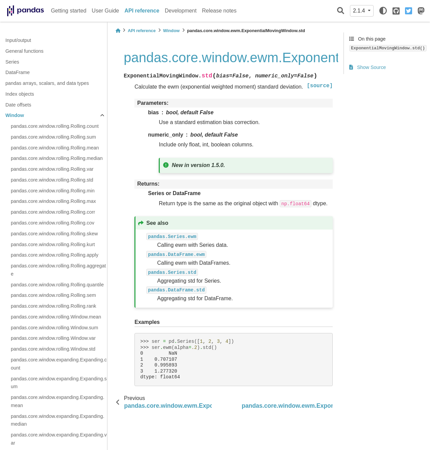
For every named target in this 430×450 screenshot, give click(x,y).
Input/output (18, 40)
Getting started (68, 11)
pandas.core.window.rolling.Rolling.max (53, 201)
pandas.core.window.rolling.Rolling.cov (52, 223)
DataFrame (17, 72)
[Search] (341, 11)
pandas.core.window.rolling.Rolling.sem (53, 295)
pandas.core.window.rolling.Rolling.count (55, 126)
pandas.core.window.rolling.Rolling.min (53, 190)
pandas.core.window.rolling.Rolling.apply (54, 255)
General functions (24, 51)
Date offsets (18, 105)
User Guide (105, 11)
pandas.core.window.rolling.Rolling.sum (53, 137)
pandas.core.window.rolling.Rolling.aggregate (58, 270)
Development (181, 11)
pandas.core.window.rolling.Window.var (53, 338)
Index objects (19, 94)
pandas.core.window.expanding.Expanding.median (57, 420)
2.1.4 (359, 11)
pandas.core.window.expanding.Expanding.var (59, 439)
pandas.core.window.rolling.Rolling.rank (53, 306)
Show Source (367, 67)
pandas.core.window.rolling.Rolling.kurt (53, 244)
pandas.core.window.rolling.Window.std (53, 349)
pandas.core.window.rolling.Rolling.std (52, 180)
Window (14, 115)
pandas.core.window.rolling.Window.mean (56, 316)
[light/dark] (383, 11)
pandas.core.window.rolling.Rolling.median (57, 158)
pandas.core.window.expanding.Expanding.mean (57, 401)
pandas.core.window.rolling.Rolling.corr (53, 212)
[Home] (118, 30)
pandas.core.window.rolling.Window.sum (54, 327)
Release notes (219, 11)
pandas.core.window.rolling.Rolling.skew (54, 233)
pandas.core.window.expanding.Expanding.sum (59, 382)
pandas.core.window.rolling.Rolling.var (52, 169)
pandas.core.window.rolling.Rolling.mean (55, 147)
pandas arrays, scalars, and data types (47, 83)
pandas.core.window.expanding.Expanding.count (59, 364)
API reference (142, 11)
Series (12, 62)
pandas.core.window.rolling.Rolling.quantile (57, 284)
